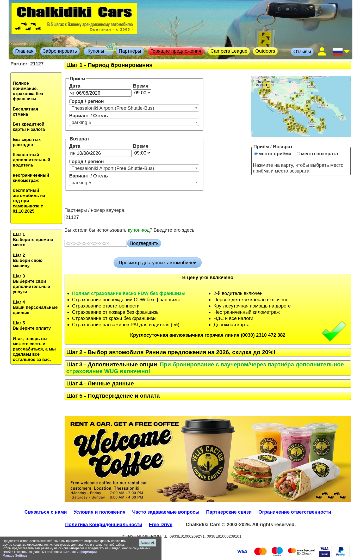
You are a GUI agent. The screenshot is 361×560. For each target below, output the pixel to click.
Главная (24, 51)
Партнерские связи (229, 512)
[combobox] (134, 108)
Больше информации (80, 552)
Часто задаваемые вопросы (165, 512)
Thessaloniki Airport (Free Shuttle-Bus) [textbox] (112, 108)
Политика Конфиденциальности (103, 524)
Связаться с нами (45, 512)
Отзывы (302, 51)
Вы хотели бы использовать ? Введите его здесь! (130, 230)
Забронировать (60, 51)
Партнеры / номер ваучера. (95, 210)
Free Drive (160, 524)
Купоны (100, 50)
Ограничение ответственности (294, 512)
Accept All (147, 543)
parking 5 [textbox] (81, 122)
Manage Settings (15, 555)
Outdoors (265, 51)
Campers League (228, 51)
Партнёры (130, 51)
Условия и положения (99, 512)
